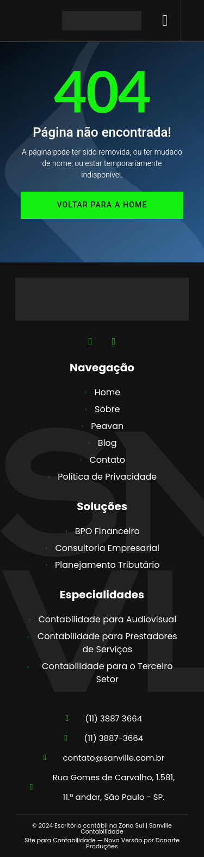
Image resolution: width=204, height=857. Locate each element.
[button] (164, 20)
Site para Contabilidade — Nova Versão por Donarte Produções (102, 843)
